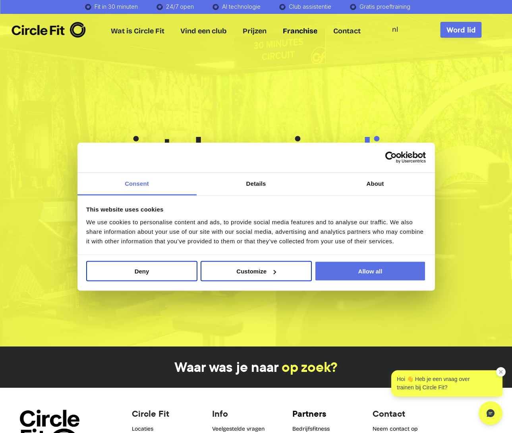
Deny (142, 271)
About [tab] (375, 183)
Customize (256, 271)
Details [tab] (256, 183)
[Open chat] (490, 413)
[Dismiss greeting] (501, 372)
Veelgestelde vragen (238, 428)
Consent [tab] (137, 183)
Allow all (370, 271)
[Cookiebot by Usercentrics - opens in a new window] (391, 158)
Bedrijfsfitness (311, 428)
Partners (309, 413)
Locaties (142, 428)
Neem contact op (395, 428)
